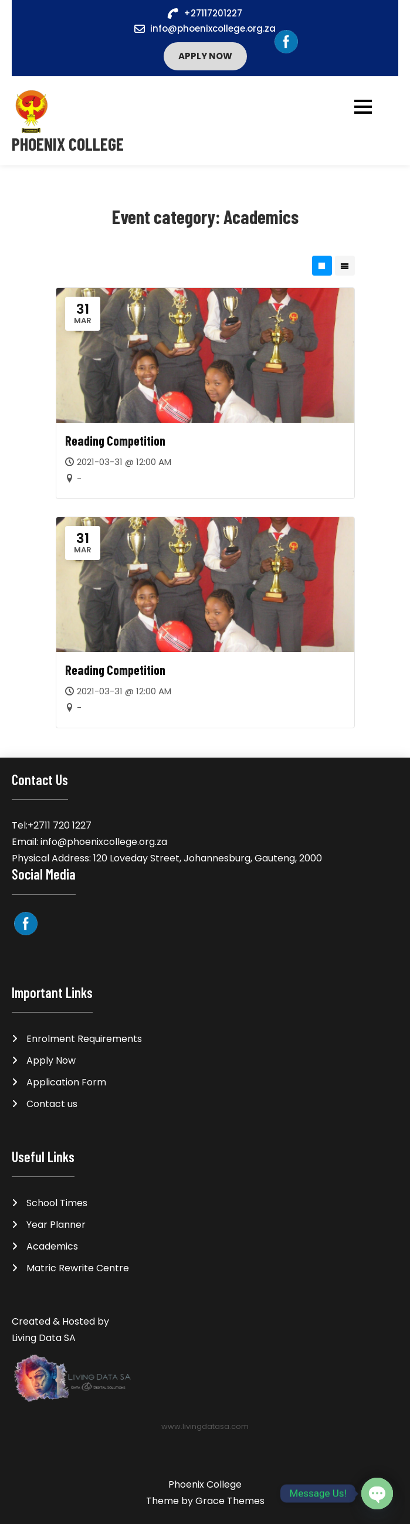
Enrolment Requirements (84, 1039)
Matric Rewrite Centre (77, 1268)
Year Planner (56, 1224)
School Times (56, 1203)
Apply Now (205, 56)
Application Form (66, 1082)
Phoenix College (68, 144)
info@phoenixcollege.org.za (213, 28)
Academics (52, 1246)
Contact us (51, 1104)
